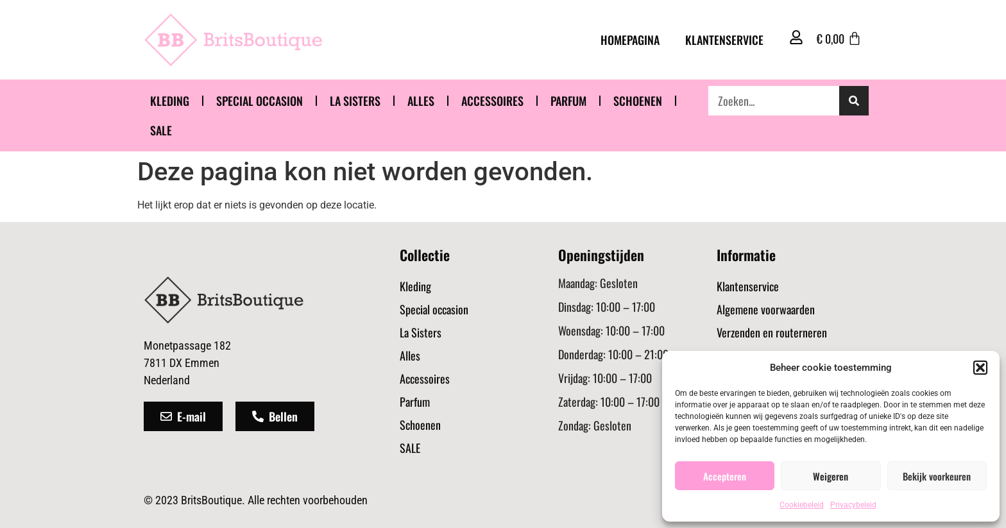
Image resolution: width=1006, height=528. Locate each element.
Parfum (568, 100)
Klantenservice (724, 39)
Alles (420, 100)
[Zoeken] (854, 100)
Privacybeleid (853, 504)
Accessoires (492, 100)
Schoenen (637, 100)
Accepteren (724, 476)
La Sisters (355, 100)
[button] (980, 367)
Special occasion (259, 100)
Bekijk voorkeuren (937, 476)
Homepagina (630, 39)
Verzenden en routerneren (772, 332)
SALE (161, 130)
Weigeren (830, 476)
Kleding (169, 100)
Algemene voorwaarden (766, 309)
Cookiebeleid (802, 504)
